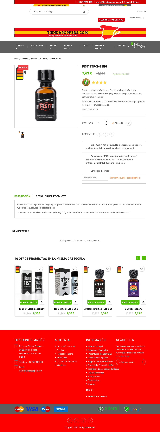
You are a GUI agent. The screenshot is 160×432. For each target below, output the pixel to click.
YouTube (83, 420)
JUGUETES (122, 45)
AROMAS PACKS (68, 47)
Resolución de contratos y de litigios (103, 369)
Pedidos (60, 350)
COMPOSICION (36, 45)
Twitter (76, 420)
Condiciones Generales (97, 350)
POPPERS (20, 45)
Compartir (99, 134)
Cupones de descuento (66, 361)
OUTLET (86, 45)
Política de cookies (95, 372)
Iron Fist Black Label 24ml (32, 309)
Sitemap (91, 384)
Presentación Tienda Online (99, 353)
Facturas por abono (64, 353)
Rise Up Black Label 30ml (66, 309)
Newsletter (125, 340)
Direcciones (61, 357)
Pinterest (111, 134)
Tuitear (105, 134)
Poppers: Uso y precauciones (100, 361)
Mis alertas (61, 365)
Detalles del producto (51, 196)
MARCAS (53, 45)
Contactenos (93, 380)
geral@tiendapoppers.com (108, 2)
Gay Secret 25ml (133, 309)
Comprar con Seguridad (97, 357)
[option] (22, 135)
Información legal (95, 346)
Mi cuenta (62, 340)
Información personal (65, 346)
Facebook (69, 420)
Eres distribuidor (131, 2)
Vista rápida (41, 303)
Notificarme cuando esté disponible (125, 177)
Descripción (22, 196)
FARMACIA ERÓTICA (99, 47)
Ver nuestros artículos (97, 396)
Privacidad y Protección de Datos (101, 365)
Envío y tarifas (93, 376)
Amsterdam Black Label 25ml (99, 309)
